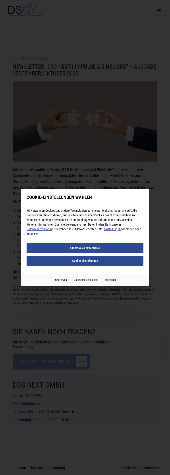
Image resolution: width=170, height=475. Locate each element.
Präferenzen (60, 279)
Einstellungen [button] (112, 229)
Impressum (110, 279)
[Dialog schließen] (143, 194)
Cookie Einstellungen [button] (85, 260)
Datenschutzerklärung (40, 229)
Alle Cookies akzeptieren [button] (85, 248)
